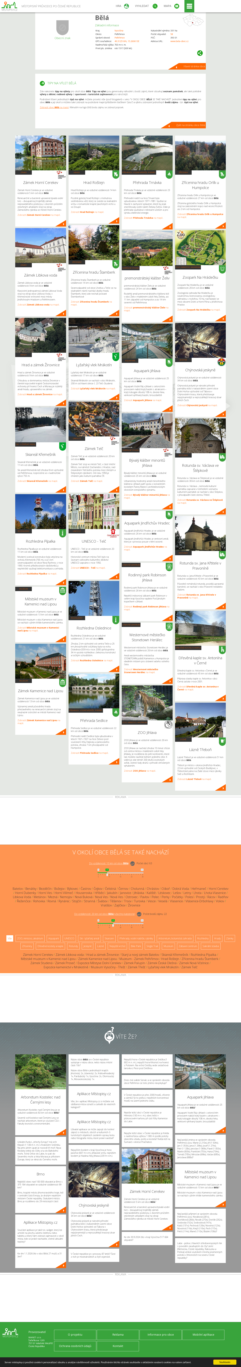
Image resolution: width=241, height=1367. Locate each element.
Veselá (162, 901)
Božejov (59, 889)
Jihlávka (139, 893)
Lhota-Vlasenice (215, 893)
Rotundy (183, 455)
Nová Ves (101, 897)
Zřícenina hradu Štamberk (200, 959)
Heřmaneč (199, 889)
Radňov (223, 897)
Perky (165, 897)
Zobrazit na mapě (39, 214)
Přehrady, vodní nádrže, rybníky (85, 710)
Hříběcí (100, 893)
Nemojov (66, 897)
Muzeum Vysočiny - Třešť (108, 967)
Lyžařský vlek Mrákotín (163, 967)
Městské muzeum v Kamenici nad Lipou (48, 959)
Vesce (152, 901)
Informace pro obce (161, 1334)
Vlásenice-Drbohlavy (199, 901)
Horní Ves (45, 893)
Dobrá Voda (180, 889)
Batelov (18, 889)
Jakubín (112, 893)
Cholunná (137, 889)
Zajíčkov (119, 905)
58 (171, 34)
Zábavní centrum (131, 564)
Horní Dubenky (25, 893)
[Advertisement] (120, 821)
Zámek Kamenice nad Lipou (97, 959)
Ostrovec (132, 897)
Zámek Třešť (136, 967)
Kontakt (118, 1346)
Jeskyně (183, 359)
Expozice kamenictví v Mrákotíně (66, 967)
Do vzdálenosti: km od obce (108, 863)
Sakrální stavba (130, 268)
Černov (123, 889)
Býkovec (72, 889)
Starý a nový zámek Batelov (140, 955)
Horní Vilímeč (64, 893)
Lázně (183, 739)
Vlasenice (176, 901)
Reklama (118, 1334)
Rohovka (39, 901)
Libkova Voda (22, 897)
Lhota (197, 893)
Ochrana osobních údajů (75, 1346)
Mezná (52, 897)
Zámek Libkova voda (70, 955)
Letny (187, 893)
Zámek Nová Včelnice (194, 963)
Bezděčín (45, 889)
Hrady (23, 354)
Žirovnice (134, 905)
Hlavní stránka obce (194, 66)
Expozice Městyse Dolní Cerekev (99, 963)
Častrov (86, 889)
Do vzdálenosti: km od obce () (104, 914)
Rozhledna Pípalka (203, 955)
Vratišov (106, 905)
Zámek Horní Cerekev (38, 955)
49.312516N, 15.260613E (127, 41)
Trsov (127, 901)
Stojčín (76, 901)
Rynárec (64, 901)
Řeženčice (24, 901)
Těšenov (115, 901)
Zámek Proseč (65, 963)
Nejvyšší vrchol (117, 946)
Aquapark (130, 360)
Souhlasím (224, 1362)
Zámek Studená (41, 963)
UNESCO (77, 438)
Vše (10, 938)
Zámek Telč (189, 967)
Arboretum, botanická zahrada (175, 938)
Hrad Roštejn (170, 959)
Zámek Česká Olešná (162, 963)
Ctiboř (166, 889)
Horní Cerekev (218, 889)
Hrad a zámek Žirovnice (102, 955)
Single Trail (152, 946)
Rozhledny (23, 531)
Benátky (30, 889)
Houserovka (84, 893)
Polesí (189, 897)
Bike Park (136, 946)
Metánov (40, 897)
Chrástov (153, 889)
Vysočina (119, 30)
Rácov (211, 897)
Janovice (125, 893)
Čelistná (110, 889)
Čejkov (98, 889)
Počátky (177, 897)
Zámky (23, 172)
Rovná (51, 901)
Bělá (102, 17)
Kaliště (151, 893)
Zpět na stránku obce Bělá (190, 125)
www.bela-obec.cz (179, 41)
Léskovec (164, 893)
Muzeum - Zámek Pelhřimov (139, 959)
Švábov (102, 901)
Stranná (89, 901)
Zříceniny (77, 262)
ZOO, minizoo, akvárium (134, 722)
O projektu (75, 1334)
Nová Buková (84, 897)
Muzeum (23, 588)
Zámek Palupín (134, 963)
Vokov (220, 901)
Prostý (200, 897)
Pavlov (144, 897)
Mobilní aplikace (203, 1334)
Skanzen (109, 938)
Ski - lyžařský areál (26, 444)
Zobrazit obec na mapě (54, 107)
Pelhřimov (120, 37)
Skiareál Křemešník (175, 955)
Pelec (155, 897)
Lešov (177, 893)
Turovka (139, 901)
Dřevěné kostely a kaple (188, 647)
